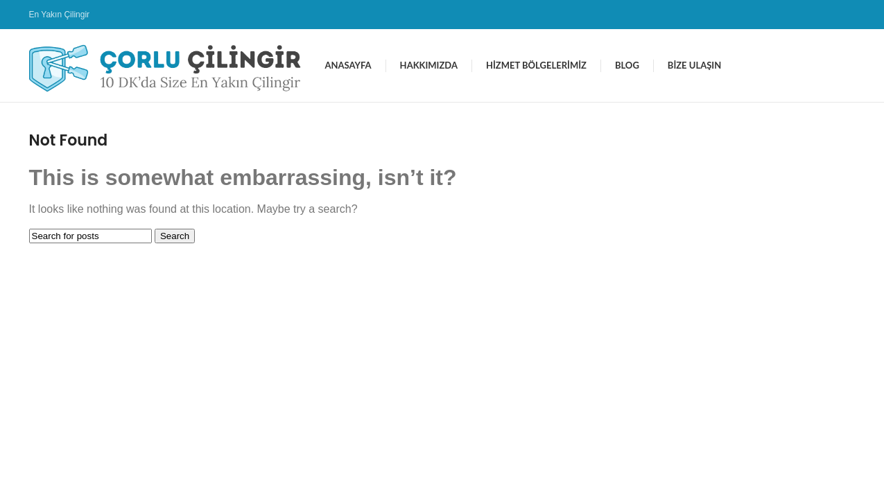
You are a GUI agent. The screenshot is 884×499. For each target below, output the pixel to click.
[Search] (90, 236)
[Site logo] (170, 65)
